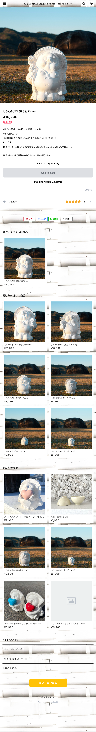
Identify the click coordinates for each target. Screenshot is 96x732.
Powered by (48, 702)
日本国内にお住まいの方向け (48, 182)
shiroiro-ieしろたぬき (13, 649)
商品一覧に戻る (48, 683)
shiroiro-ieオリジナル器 (14, 658)
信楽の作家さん (10, 668)
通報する (89, 190)
